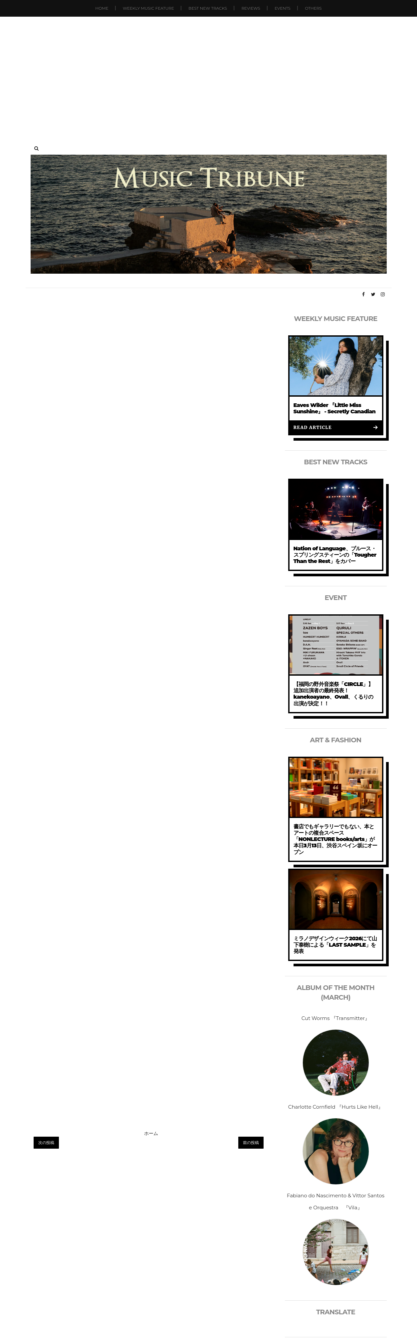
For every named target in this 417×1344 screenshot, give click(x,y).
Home (101, 8)
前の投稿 (251, 1142)
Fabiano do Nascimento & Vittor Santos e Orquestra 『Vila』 (335, 1201)
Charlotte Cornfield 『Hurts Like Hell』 (335, 1107)
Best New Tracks (207, 8)
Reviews (250, 8)
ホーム (151, 1133)
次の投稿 (46, 1142)
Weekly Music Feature (148, 8)
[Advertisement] (208, 73)
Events (283, 8)
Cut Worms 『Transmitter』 (336, 1018)
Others (313, 8)
